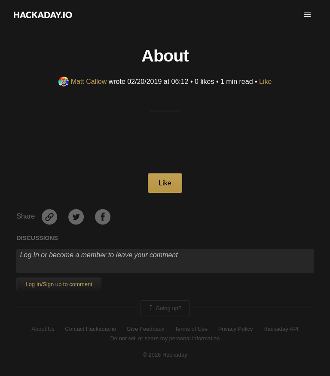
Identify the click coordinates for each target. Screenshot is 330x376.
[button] (307, 14)
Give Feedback (145, 329)
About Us (42, 329)
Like (265, 81)
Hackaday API (281, 329)
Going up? (164, 308)
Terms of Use (191, 329)
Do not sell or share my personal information (165, 338)
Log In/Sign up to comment (58, 284)
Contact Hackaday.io (90, 329)
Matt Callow (82, 81)
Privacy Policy (235, 329)
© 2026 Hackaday (165, 354)
